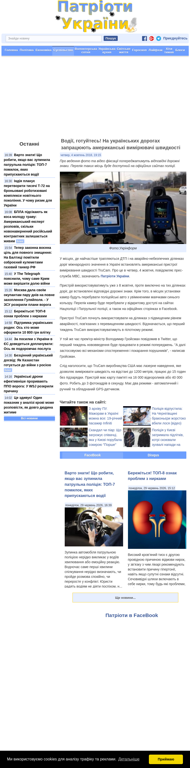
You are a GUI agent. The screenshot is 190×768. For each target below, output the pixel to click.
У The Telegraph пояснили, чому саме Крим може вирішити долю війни (27, 278)
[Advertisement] (95, 100)
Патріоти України (115, 276)
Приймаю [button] (166, 759)
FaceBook (92, 455)
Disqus (153, 455)
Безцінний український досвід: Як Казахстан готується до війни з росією (28, 360)
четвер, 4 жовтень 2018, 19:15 (81, 155)
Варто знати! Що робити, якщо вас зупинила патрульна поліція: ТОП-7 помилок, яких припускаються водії (27, 164)
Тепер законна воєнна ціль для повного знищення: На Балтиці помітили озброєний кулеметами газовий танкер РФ (28, 257)
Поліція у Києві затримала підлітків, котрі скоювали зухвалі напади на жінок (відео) (168, 439)
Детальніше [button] (128, 759)
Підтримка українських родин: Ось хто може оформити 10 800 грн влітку (28, 327)
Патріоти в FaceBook (132, 615)
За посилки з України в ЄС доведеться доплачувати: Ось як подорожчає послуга (29, 344)
